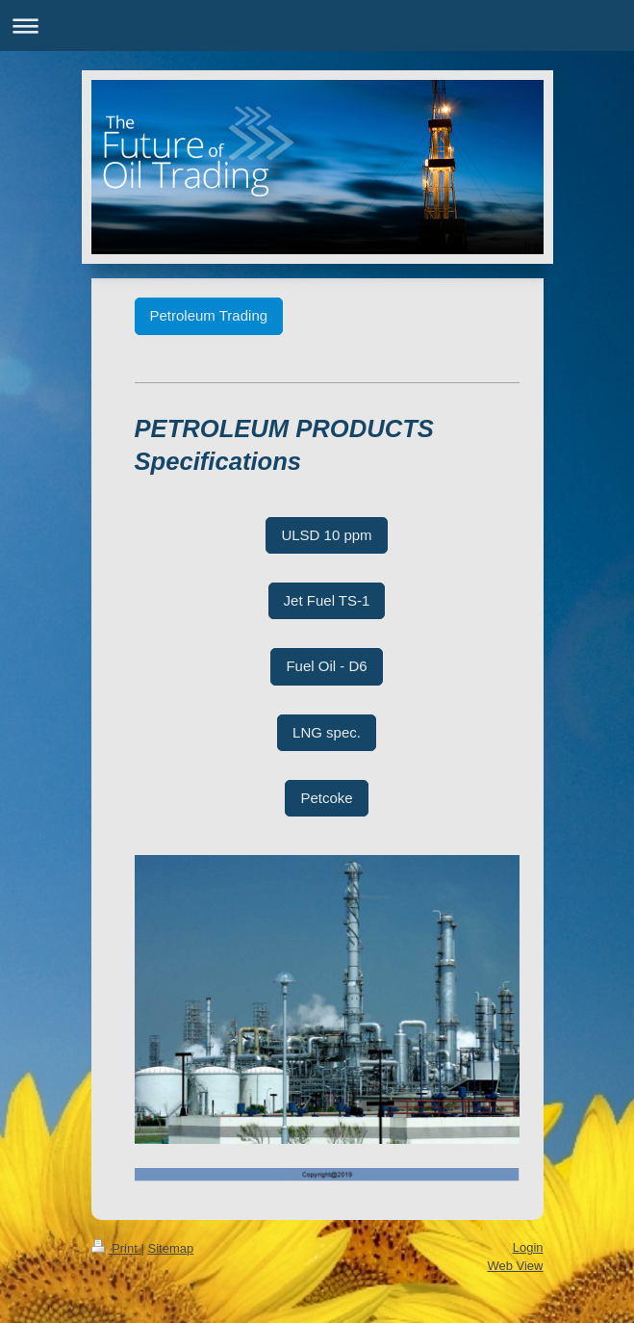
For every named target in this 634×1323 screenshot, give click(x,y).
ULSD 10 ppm (326, 535)
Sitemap (170, 1248)
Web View (515, 1265)
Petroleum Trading (209, 315)
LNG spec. (326, 732)
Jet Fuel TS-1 (327, 600)
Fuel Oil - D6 (326, 666)
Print (116, 1248)
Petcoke (326, 798)
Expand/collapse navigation (317, 25)
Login (528, 1247)
